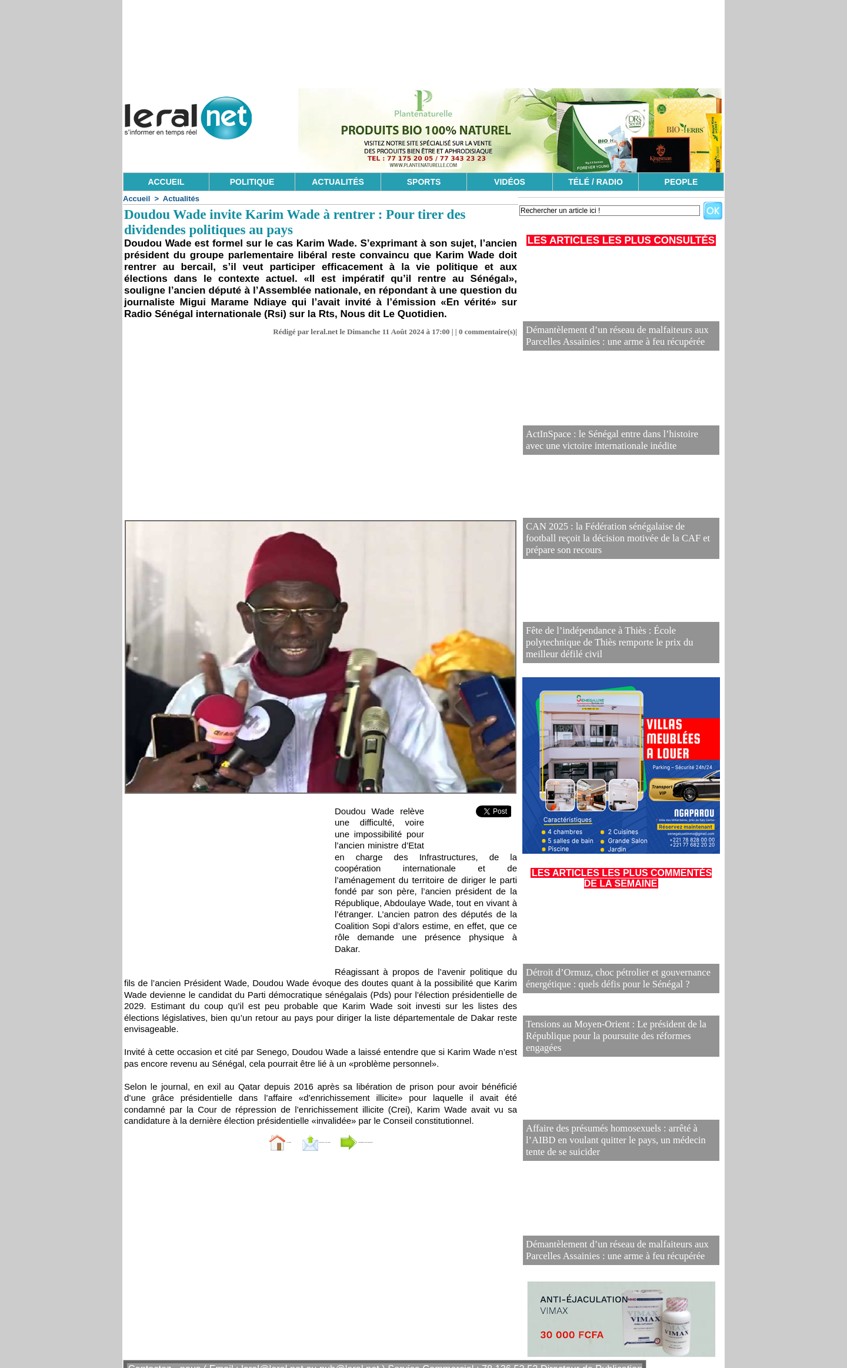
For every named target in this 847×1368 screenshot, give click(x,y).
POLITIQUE (252, 182)
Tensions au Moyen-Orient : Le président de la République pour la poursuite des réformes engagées (612, 1027)
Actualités (181, 198)
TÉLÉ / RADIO (595, 182)
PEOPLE (681, 182)
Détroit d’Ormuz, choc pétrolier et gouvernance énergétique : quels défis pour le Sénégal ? (604, 980)
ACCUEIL (166, 182)
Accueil (136, 198)
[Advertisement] (320, 432)
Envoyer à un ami (291, 1142)
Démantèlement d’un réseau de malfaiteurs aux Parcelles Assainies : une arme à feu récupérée (619, 338)
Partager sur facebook (398, 1142)
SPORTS (424, 182)
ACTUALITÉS (338, 182)
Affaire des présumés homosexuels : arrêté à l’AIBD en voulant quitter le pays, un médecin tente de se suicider (617, 1132)
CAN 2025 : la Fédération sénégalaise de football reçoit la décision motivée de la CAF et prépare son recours (617, 546)
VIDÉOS (509, 182)
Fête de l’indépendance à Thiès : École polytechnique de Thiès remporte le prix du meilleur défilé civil (619, 650)
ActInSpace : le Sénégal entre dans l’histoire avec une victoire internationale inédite (614, 442)
